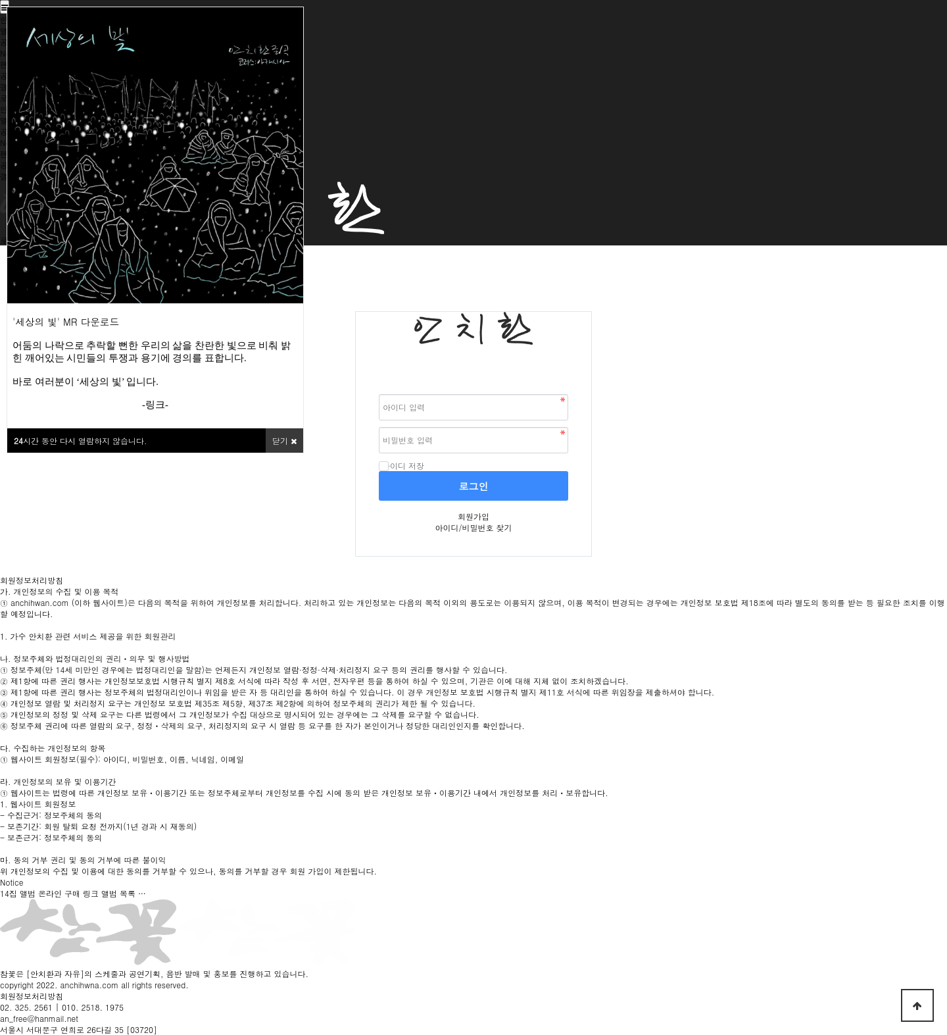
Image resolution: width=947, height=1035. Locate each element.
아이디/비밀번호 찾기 (473, 527)
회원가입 (473, 516)
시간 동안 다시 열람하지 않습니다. (80, 440)
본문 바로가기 (0, 0)
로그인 (474, 486)
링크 (155, 404)
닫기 (284, 440)
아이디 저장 (401, 465)
